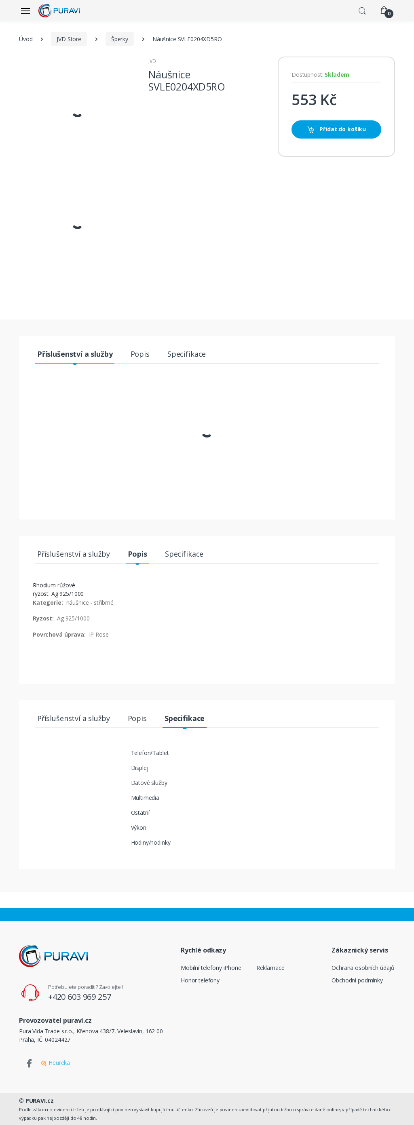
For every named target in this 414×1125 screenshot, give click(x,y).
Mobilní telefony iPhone (211, 967)
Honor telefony (200, 980)
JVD (152, 61)
